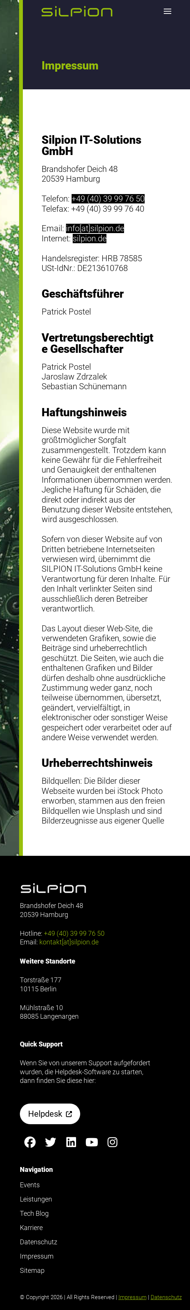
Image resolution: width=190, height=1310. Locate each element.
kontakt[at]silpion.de (69, 942)
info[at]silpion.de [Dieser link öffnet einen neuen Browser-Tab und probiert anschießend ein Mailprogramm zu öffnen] (95, 228)
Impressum (132, 1297)
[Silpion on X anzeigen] (50, 1142)
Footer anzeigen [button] (29, 37)
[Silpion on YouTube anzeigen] (92, 1142)
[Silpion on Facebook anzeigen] (30, 1142)
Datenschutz (166, 1297)
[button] (77, 11)
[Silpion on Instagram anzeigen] (112, 1142)
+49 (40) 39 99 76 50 (108, 198)
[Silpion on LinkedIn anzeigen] (71, 1142)
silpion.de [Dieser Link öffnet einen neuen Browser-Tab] (89, 238)
